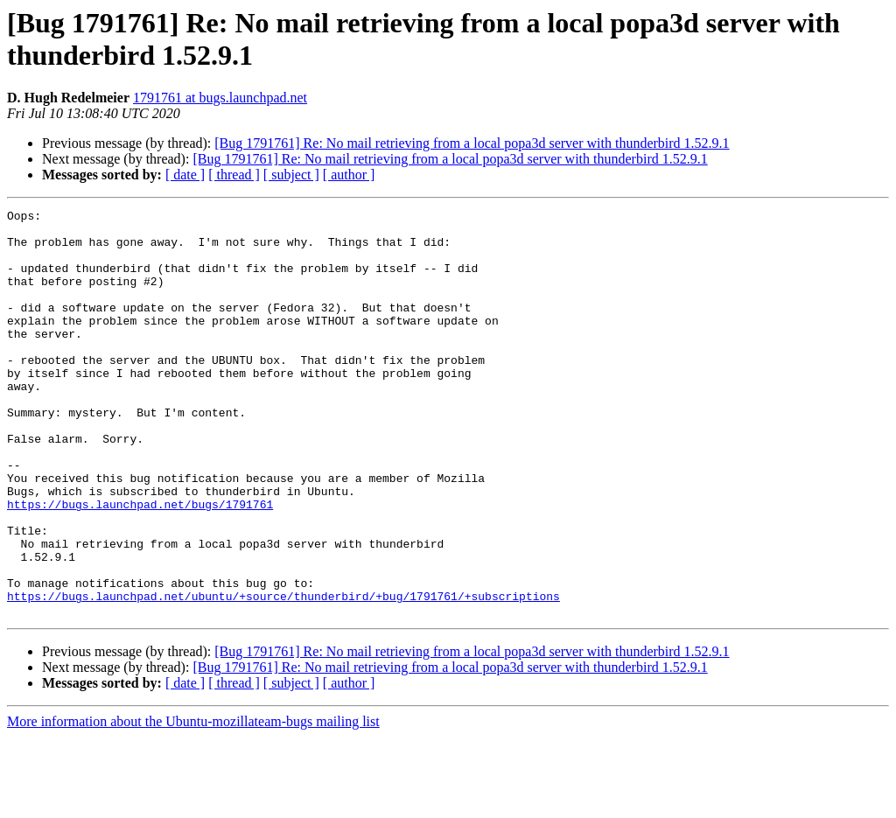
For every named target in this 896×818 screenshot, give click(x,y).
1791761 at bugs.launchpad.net (220, 97)
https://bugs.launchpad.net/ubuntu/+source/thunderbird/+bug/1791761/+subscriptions (283, 674)
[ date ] (185, 174)
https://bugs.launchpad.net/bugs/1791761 (140, 564)
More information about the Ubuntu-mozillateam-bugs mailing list (193, 802)
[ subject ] (291, 174)
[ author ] (349, 174)
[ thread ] (234, 174)
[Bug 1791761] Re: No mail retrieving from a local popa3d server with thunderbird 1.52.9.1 (471, 143)
